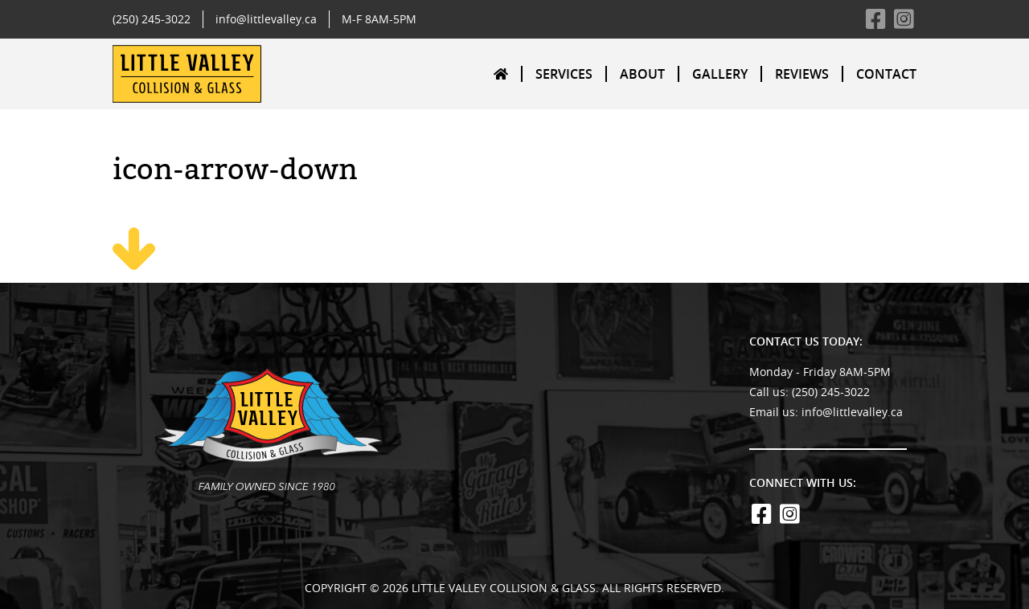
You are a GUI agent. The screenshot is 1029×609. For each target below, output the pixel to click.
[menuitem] (502, 73)
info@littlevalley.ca (266, 19)
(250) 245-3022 (152, 19)
